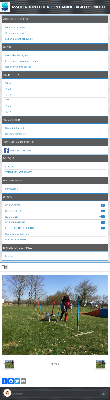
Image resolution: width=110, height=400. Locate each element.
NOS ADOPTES (55, 205)
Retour (55, 364)
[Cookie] (7, 393)
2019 (8, 111)
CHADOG (9, 166)
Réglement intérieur (15, 134)
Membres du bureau (15, 27)
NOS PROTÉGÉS (55, 211)
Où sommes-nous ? (15, 33)
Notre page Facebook (20, 150)
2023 (8, 89)
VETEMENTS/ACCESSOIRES (18, 172)
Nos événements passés (18, 66)
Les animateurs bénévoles (19, 38)
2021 (8, 100)
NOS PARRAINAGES (55, 222)
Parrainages (11, 189)
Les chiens (10, 256)
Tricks (8, 83)
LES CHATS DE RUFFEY (16, 239)
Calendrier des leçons (16, 55)
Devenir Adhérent (14, 128)
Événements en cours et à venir (21, 61)
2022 (8, 94)
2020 (8, 106)
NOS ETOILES (55, 216)
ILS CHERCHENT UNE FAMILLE (55, 228)
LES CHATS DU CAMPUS (17, 233)
